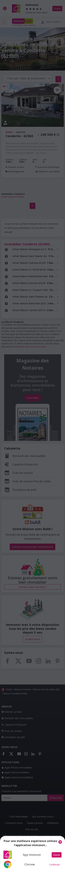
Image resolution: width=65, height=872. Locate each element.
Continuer (54, 864)
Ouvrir (56, 854)
